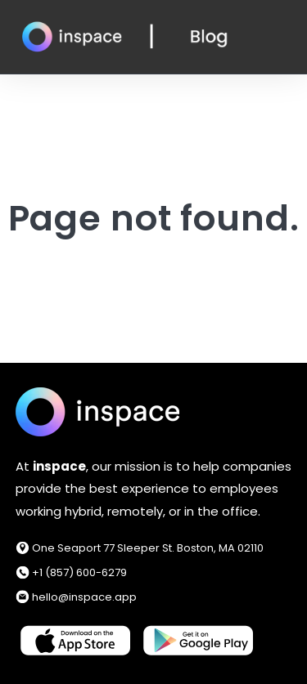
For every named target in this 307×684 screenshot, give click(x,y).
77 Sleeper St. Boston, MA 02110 (183, 548)
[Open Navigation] (286, 37)
